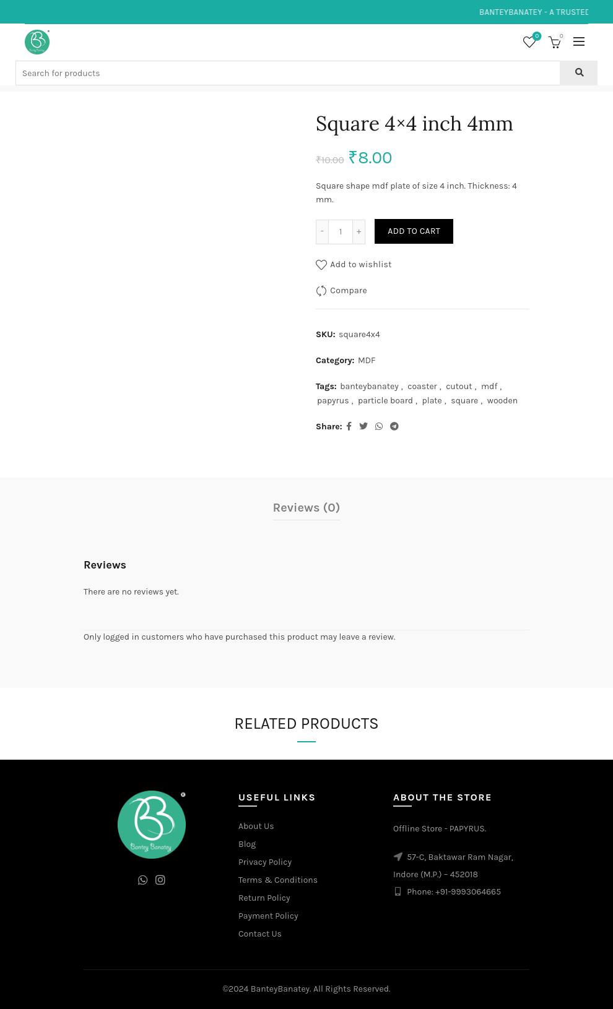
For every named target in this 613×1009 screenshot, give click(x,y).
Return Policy (264, 898)
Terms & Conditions (278, 880)
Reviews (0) (307, 507)
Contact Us (260, 934)
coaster (422, 386)
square (464, 400)
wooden (502, 400)
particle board (385, 400)
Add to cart (414, 231)
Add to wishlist (361, 264)
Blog (247, 844)
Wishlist (536, 37)
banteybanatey (369, 386)
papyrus (333, 400)
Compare (348, 290)
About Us (256, 826)
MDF (366, 360)
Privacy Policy (265, 862)
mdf (489, 386)
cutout (459, 386)
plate (432, 400)
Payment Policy (268, 916)
